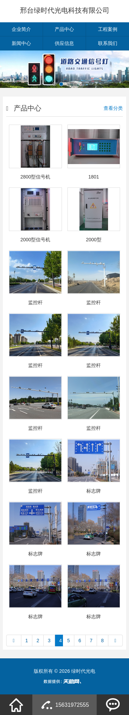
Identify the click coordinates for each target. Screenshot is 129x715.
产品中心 (64, 29)
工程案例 (107, 29)
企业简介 (21, 29)
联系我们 (107, 43)
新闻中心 (21, 43)
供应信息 (64, 43)
